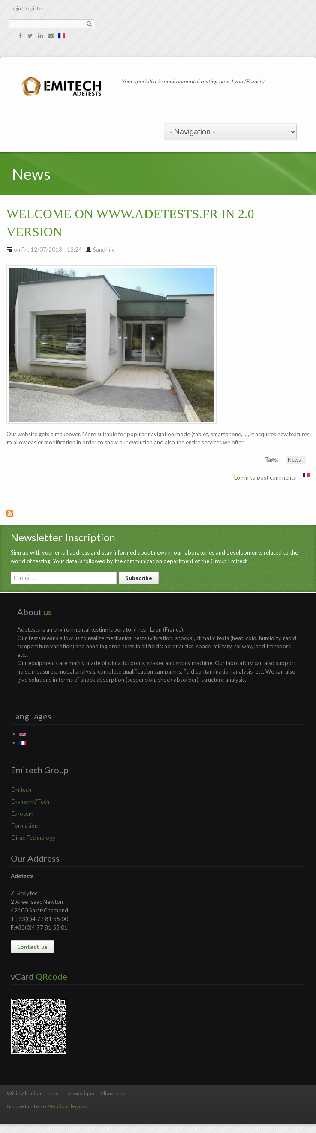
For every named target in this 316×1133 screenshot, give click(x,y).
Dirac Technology (33, 837)
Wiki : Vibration (24, 1093)
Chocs (54, 1093)
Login (15, 8)
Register (34, 8)
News (294, 459)
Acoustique (81, 1093)
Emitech (21, 789)
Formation (25, 825)
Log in (241, 477)
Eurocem (22, 813)
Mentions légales (67, 1106)
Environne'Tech (30, 801)
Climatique (113, 1093)
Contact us (32, 947)
